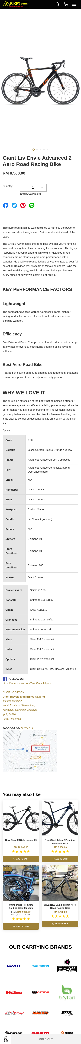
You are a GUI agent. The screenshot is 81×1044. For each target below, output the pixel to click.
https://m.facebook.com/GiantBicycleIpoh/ (27, 683)
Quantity (7, 185)
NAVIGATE (27, 727)
